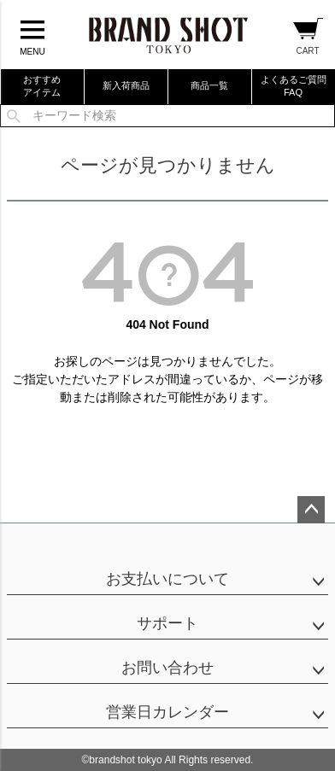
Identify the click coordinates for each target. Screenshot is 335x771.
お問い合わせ (167, 667)
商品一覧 (209, 85)
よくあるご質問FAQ (293, 85)
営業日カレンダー (167, 712)
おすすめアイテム (42, 85)
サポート (167, 623)
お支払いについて (167, 578)
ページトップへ (311, 509)
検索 (14, 115)
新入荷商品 (126, 85)
